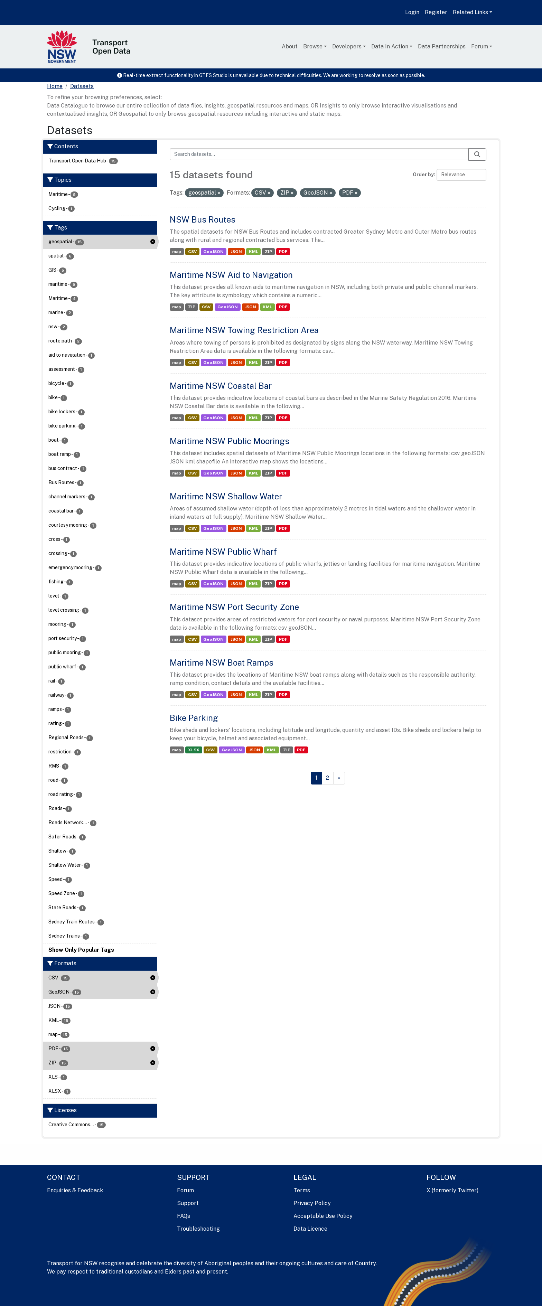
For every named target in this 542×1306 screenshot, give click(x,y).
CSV (192, 251)
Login (412, 12)
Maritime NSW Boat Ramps (221, 662)
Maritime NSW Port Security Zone (234, 607)
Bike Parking (194, 718)
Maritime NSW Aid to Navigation (231, 275)
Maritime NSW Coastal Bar (221, 386)
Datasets (82, 86)
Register (436, 12)
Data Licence (310, 1228)
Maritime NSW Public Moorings (229, 441)
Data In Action (389, 46)
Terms (301, 1190)
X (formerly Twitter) (452, 1190)
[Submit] (477, 154)
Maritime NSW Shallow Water (226, 496)
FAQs (183, 1216)
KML (253, 251)
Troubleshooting (198, 1228)
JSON (236, 251)
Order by (423, 174)
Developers (347, 46)
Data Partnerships (442, 46)
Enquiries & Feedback (75, 1190)
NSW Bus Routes (202, 219)
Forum (479, 46)
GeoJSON (213, 251)
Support (188, 1203)
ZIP (268, 251)
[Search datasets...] (319, 154)
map (176, 251)
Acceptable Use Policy (323, 1216)
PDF (283, 251)
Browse (313, 46)
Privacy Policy (312, 1203)
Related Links (470, 12)
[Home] (55, 86)
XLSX (193, 750)
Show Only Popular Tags (81, 950)
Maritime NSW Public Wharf (223, 551)
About (290, 46)
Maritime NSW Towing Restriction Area (244, 330)
